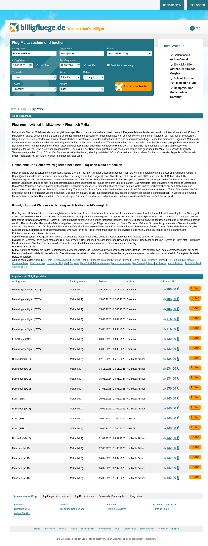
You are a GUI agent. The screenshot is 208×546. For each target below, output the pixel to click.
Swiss (150, 263)
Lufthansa (95, 260)
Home (13, 109)
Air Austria (160, 263)
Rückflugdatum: (68, 60)
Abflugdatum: (19, 60)
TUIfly (134, 260)
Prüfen (195, 288)
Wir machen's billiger (57, 27)
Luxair (143, 260)
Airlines (64, 504)
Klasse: (16, 84)
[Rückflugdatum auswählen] (70, 65)
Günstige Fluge (161, 509)
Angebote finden (135, 86)
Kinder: (63, 72)
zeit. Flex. (45, 65)
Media (74, 528)
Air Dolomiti (139, 263)
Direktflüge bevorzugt (122, 65)
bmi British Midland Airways (95, 263)
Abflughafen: (18, 48)
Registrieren (172, 5)
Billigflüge (19, 504)
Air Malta (188, 260)
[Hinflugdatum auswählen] (22, 65)
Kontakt (62, 528)
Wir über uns (105, 528)
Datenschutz (129, 528)
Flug (23, 109)
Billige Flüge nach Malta (24, 139)
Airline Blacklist (22, 513)
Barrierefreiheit (147, 528)
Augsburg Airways (121, 263)
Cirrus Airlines (37, 263)
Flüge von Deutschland (165, 504)
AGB (117, 528)
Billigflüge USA (22, 509)
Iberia (85, 260)
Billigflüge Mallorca (116, 509)
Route (110, 48)
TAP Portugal (174, 260)
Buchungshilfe (88, 528)
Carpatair (74, 263)
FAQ (197, 28)
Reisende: (17, 72)
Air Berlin (47, 260)
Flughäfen (111, 504)
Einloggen (197, 5)
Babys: (87, 72)
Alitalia (36, 260)
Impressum (49, 528)
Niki (66, 263)
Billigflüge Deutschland (72, 509)
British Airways (61, 260)
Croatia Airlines (20, 263)
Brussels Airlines (157, 260)
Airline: (63, 84)
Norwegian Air (54, 263)
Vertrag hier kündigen (168, 528)
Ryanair (106, 260)
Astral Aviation (175, 263)
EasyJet (75, 260)
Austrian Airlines (120, 260)
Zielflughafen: (67, 48)
